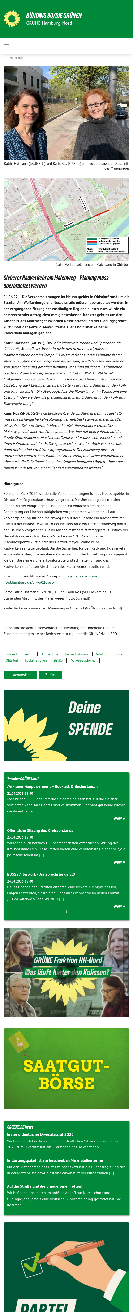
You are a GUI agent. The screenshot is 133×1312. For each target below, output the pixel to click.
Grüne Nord (13, 58)
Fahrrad (11, 654)
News (118, 654)
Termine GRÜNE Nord (22, 778)
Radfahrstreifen (36, 660)
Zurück (50, 674)
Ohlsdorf (12, 660)
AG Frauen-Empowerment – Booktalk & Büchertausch (52, 786)
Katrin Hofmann (76, 654)
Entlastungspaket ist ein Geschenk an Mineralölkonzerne (55, 1160)
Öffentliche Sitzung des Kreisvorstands (40, 830)
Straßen (58, 660)
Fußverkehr (50, 654)
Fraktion (29, 654)
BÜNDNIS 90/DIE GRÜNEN (54, 15)
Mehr (118, 818)
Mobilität (101, 654)
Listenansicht (20, 674)
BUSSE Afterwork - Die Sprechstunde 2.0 (41, 874)
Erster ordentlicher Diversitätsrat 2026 (40, 1134)
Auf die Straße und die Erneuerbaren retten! (44, 1186)
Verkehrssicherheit (84, 660)
